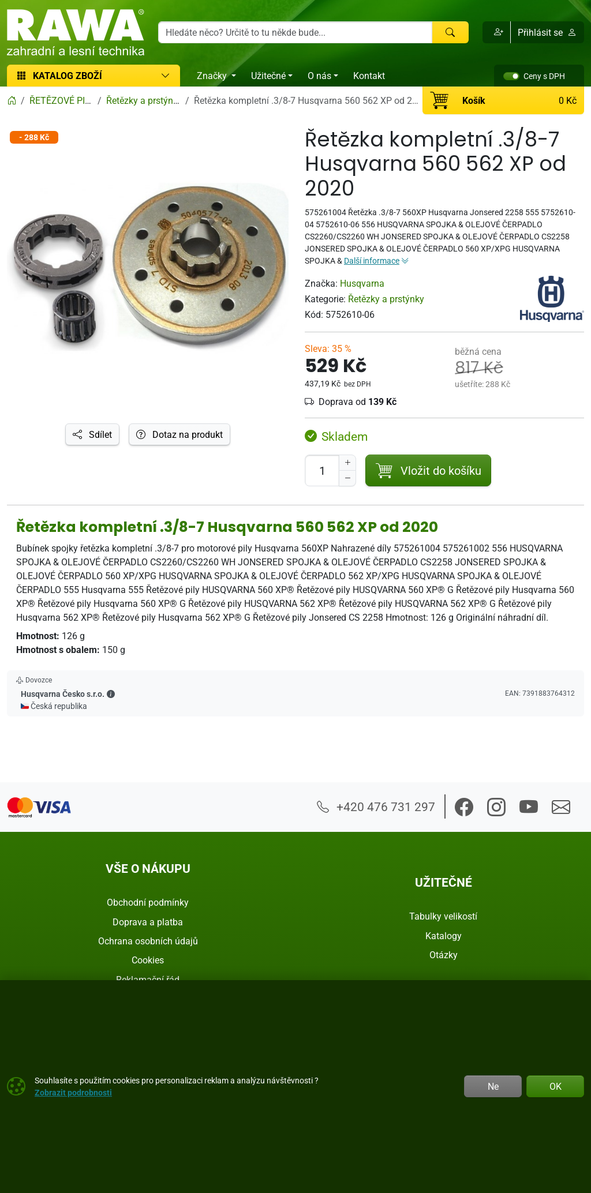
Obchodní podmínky (148, 902)
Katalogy (443, 935)
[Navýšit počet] (347, 463)
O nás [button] (319, 75)
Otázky (443, 955)
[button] (496, 32)
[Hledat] (450, 32)
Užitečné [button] (268, 75)
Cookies (148, 960)
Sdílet (92, 434)
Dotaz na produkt (179, 434)
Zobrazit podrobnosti (73, 1092)
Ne (493, 1086)
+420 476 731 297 (376, 806)
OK (555, 1086)
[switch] (511, 76)
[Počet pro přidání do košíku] (322, 470)
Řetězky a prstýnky (386, 299)
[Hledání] (295, 32)
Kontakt (369, 75)
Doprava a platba (148, 922)
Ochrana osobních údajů (148, 941)
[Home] (11, 100)
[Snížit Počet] (347, 478)
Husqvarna (362, 283)
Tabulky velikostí (443, 916)
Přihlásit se (547, 32)
